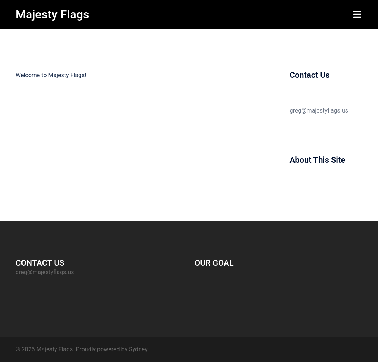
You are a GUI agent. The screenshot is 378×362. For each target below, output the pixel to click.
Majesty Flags (52, 14)
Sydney (138, 349)
